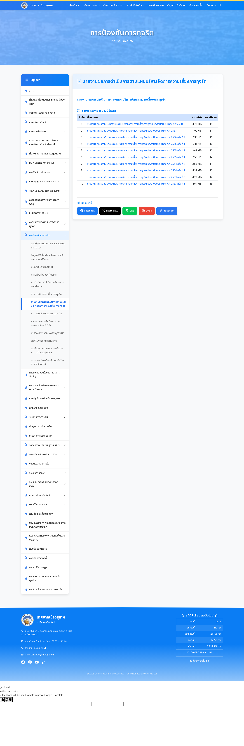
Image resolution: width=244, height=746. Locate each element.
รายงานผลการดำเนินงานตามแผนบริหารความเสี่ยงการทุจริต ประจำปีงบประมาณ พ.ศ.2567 (132, 131)
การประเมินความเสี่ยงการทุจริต (46, 294)
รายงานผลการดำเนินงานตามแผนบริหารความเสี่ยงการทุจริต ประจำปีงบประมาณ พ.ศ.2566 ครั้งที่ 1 (136, 144)
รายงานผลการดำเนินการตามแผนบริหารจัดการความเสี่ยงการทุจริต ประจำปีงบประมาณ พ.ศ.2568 (135, 124)
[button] (220, 5)
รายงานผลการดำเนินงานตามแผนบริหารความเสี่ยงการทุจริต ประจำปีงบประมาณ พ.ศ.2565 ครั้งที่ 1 (136, 157)
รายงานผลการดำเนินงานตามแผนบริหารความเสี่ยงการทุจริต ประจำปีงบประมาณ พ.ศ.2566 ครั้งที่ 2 (136, 137)
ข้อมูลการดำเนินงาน (176, 5)
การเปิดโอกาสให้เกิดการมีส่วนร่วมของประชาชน (47, 284)
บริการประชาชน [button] (91, 5)
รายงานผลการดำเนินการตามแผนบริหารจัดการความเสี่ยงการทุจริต (48, 304)
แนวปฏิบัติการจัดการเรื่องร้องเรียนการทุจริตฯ (48, 246)
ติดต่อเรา (211, 5)
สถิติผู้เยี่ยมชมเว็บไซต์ (199, 615)
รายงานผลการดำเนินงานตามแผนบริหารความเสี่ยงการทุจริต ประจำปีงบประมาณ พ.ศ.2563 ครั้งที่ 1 (136, 184)
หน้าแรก (74, 5)
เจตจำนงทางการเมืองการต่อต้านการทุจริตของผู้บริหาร (47, 350)
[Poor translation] (9, 699)
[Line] (30, 663)
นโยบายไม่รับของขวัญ (42, 267)
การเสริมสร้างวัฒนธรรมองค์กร (46, 313)
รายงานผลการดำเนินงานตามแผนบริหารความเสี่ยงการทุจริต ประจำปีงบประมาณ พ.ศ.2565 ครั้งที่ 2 (136, 150)
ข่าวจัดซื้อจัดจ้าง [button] (134, 5)
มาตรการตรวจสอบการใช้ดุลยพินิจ (47, 333)
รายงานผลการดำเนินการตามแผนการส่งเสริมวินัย (45, 323)
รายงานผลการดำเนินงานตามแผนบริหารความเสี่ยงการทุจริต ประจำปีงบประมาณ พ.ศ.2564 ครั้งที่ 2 (136, 164)
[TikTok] (43, 663)
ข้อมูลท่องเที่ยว (196, 5)
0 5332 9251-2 (41, 648)
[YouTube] (37, 663)
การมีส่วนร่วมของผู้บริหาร (44, 275)
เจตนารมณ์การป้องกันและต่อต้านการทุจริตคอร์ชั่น (47, 362)
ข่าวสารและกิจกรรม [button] (112, 5)
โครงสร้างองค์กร (156, 5)
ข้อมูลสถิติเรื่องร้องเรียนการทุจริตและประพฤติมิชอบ (47, 257)
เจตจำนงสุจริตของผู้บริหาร (44, 341)
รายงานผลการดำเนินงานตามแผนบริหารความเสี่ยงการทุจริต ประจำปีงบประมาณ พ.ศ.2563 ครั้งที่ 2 (136, 177)
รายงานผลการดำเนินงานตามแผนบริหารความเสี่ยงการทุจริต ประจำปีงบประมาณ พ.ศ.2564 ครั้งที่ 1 (136, 170)
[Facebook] (23, 663)
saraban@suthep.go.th (42, 654)
